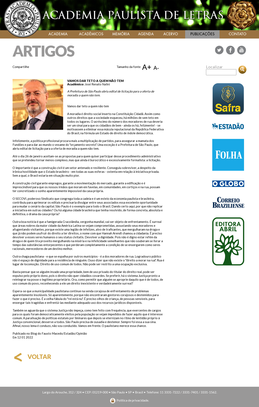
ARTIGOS (43, 51)
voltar (32, 356)
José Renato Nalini (97, 84)
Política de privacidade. (133, 400)
